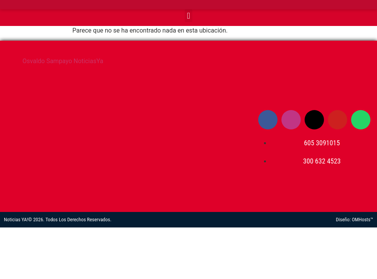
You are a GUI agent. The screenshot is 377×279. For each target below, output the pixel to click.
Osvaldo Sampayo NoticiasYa (62, 61)
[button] (188, 15)
